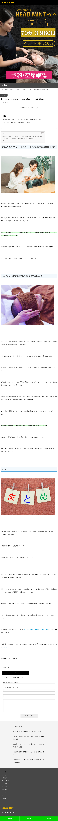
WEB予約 (29, 818)
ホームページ (44, 629)
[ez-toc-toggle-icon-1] (41, 133)
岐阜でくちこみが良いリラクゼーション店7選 (27, 731)
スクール (4, 795)
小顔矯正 (4, 778)
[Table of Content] (42, 133)
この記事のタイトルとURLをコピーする (29, 107)
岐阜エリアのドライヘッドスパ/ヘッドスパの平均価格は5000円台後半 (22, 119)
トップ (4, 772)
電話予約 (10, 818)
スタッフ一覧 (5, 780)
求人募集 (4, 786)
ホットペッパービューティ (31, 629)
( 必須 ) (10, 682)
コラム (3, 95)
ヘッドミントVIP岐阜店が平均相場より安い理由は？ (17, 122)
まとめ (5, 125)
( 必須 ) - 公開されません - (11, 687)
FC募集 (4, 798)
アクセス (4, 783)
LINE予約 (48, 818)
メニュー (4, 775)
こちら (5, 647)
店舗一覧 (4, 789)
